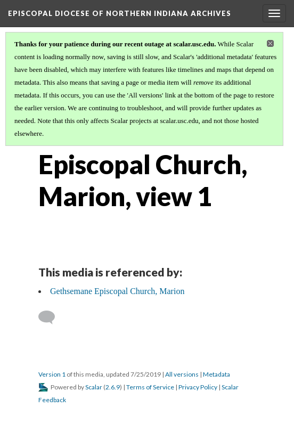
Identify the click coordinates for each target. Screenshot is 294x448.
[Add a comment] (51, 317)
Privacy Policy (197, 387)
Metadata (216, 374)
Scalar (93, 387)
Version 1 (52, 374)
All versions (182, 374)
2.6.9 (112, 387)
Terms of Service (150, 387)
